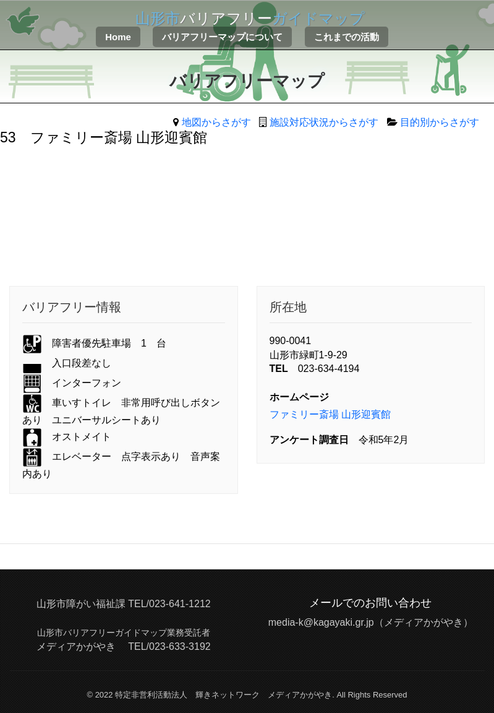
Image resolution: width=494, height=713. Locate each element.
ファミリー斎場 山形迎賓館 (330, 414)
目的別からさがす (439, 122)
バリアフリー (250, 18)
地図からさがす (216, 122)
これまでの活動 (346, 37)
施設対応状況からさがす (324, 122)
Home (118, 37)
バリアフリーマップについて (222, 37)
